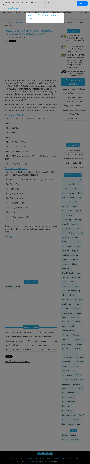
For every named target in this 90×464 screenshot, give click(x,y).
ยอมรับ (82, 3)
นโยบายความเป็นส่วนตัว (10, 8)
